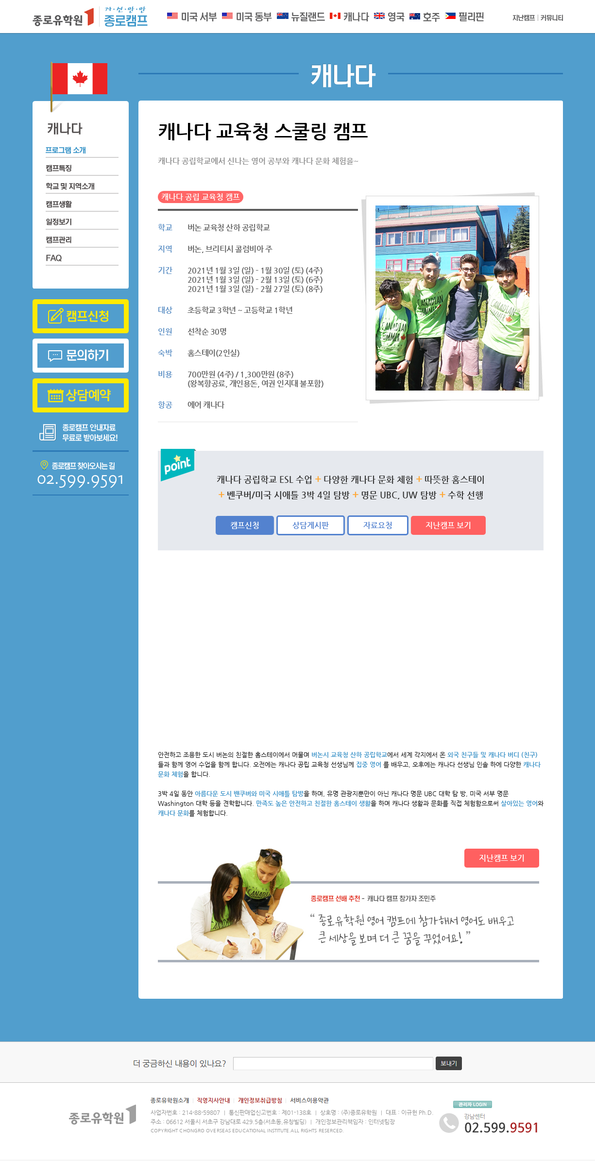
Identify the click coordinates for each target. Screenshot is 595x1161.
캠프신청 (244, 525)
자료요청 (377, 525)
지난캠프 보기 (448, 525)
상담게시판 (310, 525)
